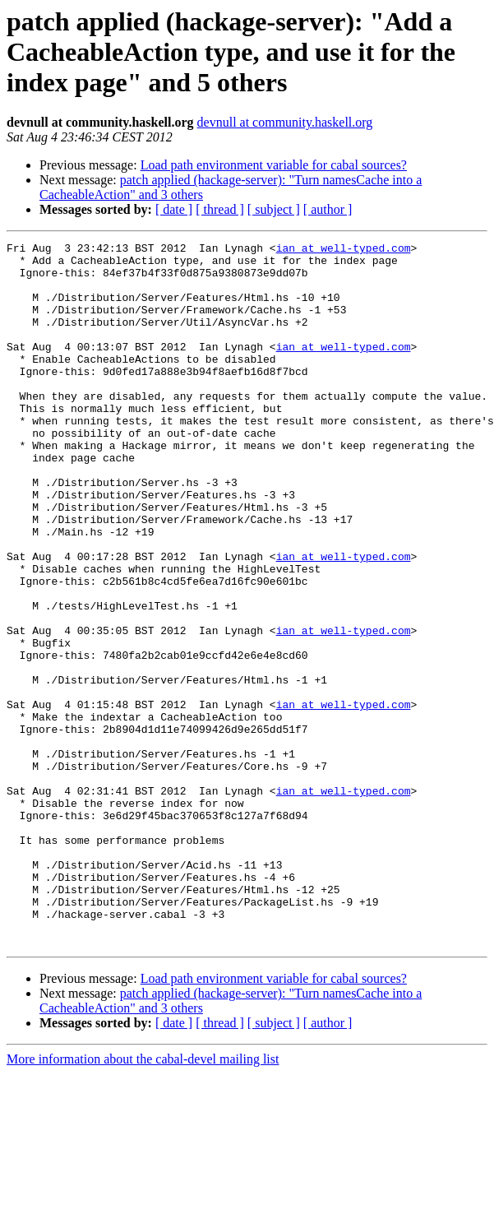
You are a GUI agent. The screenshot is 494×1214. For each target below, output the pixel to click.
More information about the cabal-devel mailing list (143, 1200)
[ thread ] (220, 209)
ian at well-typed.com (343, 250)
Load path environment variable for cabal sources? (274, 165)
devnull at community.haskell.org (285, 122)
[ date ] (173, 209)
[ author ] (328, 209)
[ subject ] (273, 209)
